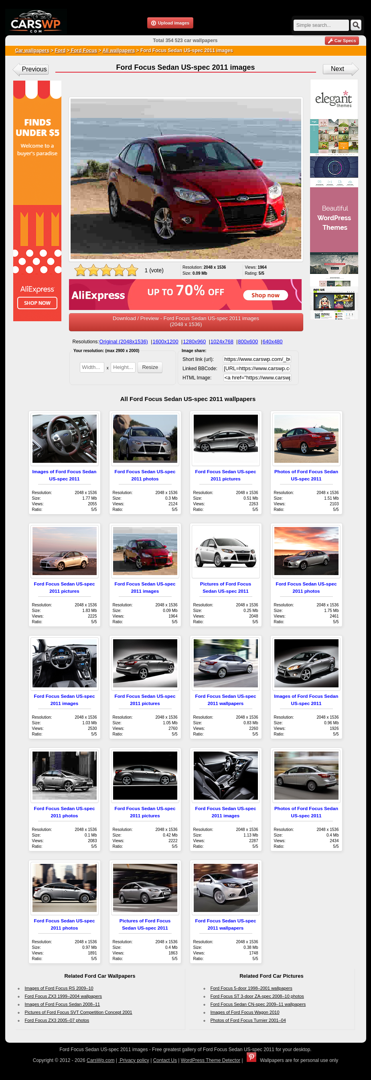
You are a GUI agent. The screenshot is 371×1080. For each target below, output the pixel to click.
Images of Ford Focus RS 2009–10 (59, 988)
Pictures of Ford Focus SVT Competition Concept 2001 (78, 1012)
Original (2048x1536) (123, 341)
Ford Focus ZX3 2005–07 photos (57, 1020)
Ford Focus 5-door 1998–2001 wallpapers (251, 988)
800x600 (248, 341)
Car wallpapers (32, 50)
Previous (34, 69)
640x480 (273, 341)
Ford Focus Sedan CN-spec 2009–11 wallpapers (258, 1004)
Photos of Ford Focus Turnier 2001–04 (248, 1020)
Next (337, 68)
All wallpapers (118, 50)
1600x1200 (165, 341)
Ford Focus (83, 50)
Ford (60, 50)
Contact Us (165, 1060)
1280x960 (194, 341)
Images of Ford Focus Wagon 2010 (245, 1012)
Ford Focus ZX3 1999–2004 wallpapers (63, 996)
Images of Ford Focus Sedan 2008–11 (62, 1004)
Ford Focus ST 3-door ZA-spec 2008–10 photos (257, 996)
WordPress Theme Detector (210, 1060)
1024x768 (222, 341)
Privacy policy (133, 1060)
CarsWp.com (100, 1060)
